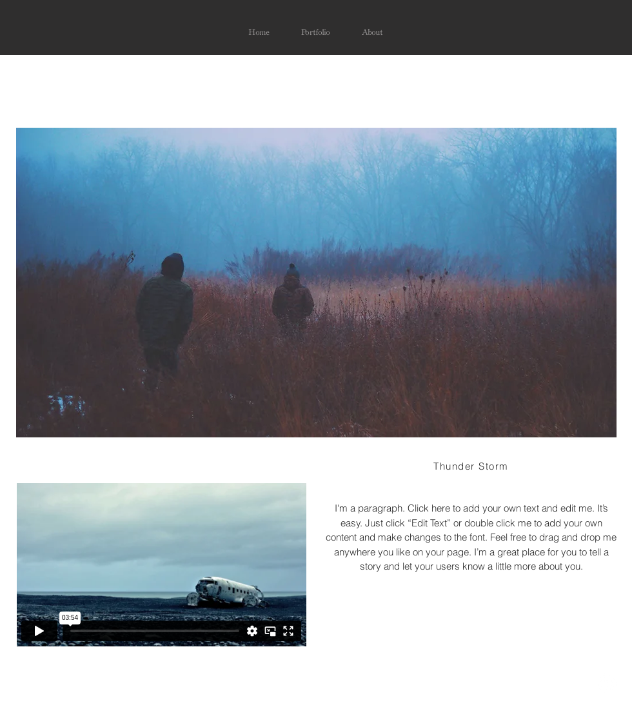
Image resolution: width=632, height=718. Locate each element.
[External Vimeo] (161, 565)
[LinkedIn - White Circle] (607, 683)
